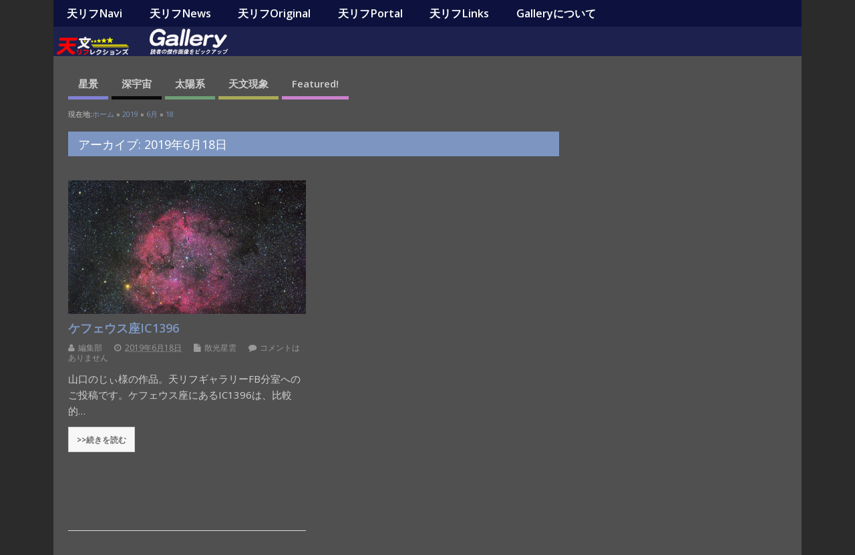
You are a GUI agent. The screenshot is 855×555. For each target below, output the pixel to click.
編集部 (90, 347)
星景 (88, 83)
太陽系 (190, 83)
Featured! (315, 83)
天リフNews (180, 13)
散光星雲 (220, 347)
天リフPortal (370, 13)
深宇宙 (137, 83)
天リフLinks (459, 13)
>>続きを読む (101, 439)
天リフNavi (94, 13)
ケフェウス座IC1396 (123, 328)
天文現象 (248, 83)
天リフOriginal (274, 13)
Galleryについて (556, 13)
